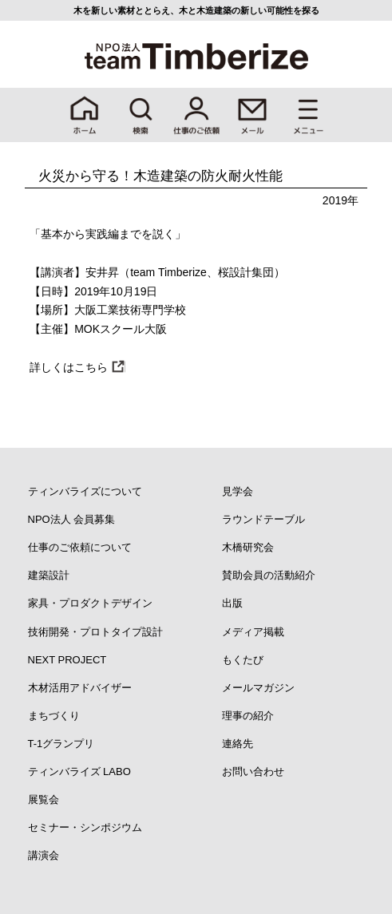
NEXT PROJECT (67, 660)
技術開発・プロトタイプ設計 (95, 632)
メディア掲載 (253, 632)
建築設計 (48, 575)
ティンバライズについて (85, 491)
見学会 (237, 491)
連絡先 (237, 744)
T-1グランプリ (61, 744)
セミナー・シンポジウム (85, 827)
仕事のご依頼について (80, 547)
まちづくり (54, 716)
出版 (232, 603)
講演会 (43, 855)
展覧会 (43, 799)
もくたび (242, 660)
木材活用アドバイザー (80, 688)
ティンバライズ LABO (79, 771)
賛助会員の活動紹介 (268, 575)
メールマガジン (258, 688)
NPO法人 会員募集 (72, 519)
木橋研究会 (248, 547)
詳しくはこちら (69, 367)
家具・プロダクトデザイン (90, 603)
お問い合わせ (253, 771)
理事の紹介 (248, 716)
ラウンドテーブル (263, 519)
